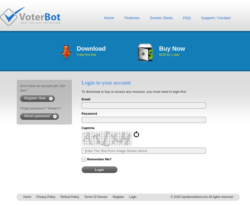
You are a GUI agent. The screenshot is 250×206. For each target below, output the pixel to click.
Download (91, 48)
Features (131, 18)
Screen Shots (161, 18)
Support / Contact (216, 18)
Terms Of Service (96, 197)
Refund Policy (69, 197)
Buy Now (172, 48)
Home (109, 18)
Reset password (36, 116)
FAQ (187, 18)
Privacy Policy (45, 197)
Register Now (34, 98)
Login (132, 197)
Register (118, 197)
